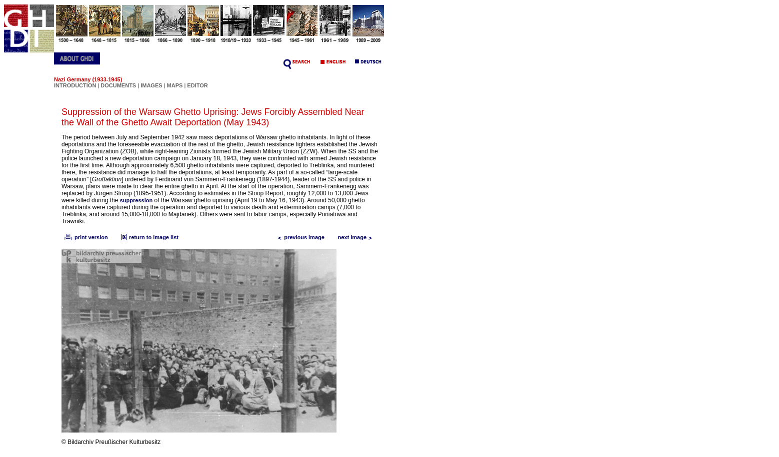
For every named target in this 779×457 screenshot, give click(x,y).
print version (85, 237)
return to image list (148, 237)
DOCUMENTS (118, 85)
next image (357, 237)
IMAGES (151, 85)
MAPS (175, 85)
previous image (299, 237)
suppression (136, 200)
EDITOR (197, 85)
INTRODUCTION (75, 85)
